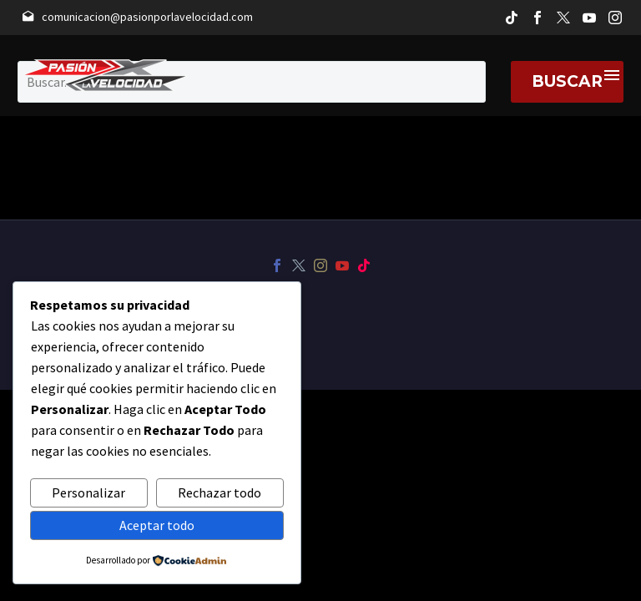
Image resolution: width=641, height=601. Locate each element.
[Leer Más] (137, 17)
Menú (611, 75)
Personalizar (88, 492)
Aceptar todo (156, 525)
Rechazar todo (219, 492)
